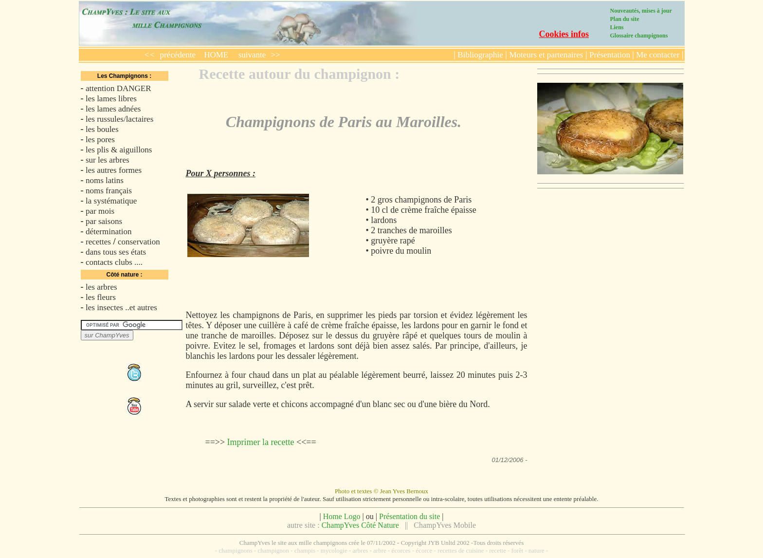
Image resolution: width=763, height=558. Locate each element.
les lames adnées (113, 108)
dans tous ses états (116, 252)
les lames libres (111, 98)
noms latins (105, 180)
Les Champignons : (124, 76)
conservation (139, 241)
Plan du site (624, 19)
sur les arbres (107, 160)
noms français (109, 190)
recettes (98, 241)
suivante (252, 54)
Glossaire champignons (639, 35)
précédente (178, 54)
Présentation (610, 54)
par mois (100, 211)
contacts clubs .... (114, 262)
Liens (617, 27)
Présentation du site (409, 516)
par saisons (104, 221)
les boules (102, 129)
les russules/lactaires (119, 119)
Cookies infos (564, 34)
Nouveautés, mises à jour (641, 10)
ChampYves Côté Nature (360, 525)
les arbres (101, 287)
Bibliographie (480, 54)
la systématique (111, 200)
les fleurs (101, 297)
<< (149, 54)
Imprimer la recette (260, 442)
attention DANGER (118, 88)
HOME (216, 54)
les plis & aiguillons (119, 149)
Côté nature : (124, 274)
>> (275, 54)
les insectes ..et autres (121, 307)
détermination (108, 231)
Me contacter (656, 54)
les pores (100, 139)
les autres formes (114, 170)
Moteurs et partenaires (546, 54)
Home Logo (342, 516)
